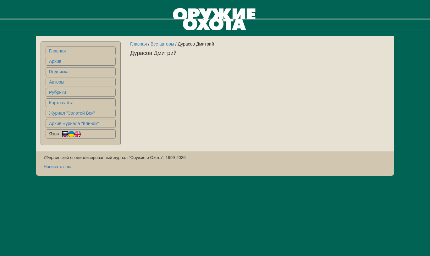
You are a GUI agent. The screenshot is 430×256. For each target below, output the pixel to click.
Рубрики (57, 92)
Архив (55, 61)
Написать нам (57, 166)
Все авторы (162, 43)
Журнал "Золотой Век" (72, 113)
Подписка (59, 71)
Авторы (56, 81)
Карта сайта (61, 102)
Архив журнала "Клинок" (74, 123)
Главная (57, 50)
